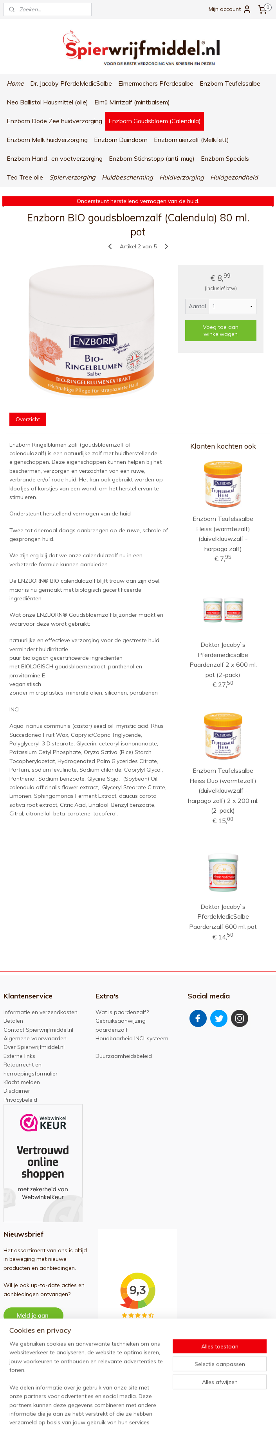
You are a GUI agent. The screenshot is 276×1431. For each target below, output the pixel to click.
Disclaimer (17, 1090)
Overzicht (28, 418)
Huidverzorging (181, 177)
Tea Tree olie (25, 177)
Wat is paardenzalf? (122, 1012)
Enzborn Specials (225, 158)
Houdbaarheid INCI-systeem (132, 1038)
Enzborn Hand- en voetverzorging (55, 158)
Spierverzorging (72, 177)
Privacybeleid (20, 1099)
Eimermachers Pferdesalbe (155, 83)
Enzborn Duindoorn (121, 140)
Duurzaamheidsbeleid (124, 1055)
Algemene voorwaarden (35, 1038)
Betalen (13, 1020)
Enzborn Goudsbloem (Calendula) (154, 121)
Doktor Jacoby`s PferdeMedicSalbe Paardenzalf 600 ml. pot (223, 916)
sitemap (125, 1416)
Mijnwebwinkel (230, 1416)
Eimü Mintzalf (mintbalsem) (132, 102)
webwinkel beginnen (166, 1416)
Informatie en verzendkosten (41, 1012)
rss (140, 1416)
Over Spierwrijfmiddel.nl (34, 1046)
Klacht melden (22, 1082)
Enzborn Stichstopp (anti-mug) (152, 158)
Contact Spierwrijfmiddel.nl (38, 1029)
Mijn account (230, 9)
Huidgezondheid (234, 177)
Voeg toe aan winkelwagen (220, 330)
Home (15, 83)
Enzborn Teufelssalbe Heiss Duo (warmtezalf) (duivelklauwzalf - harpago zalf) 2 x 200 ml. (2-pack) (223, 790)
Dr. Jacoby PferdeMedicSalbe (71, 83)
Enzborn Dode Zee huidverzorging (54, 121)
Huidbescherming (127, 177)
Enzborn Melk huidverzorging (47, 140)
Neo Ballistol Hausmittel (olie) (47, 102)
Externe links (19, 1055)
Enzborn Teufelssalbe (230, 83)
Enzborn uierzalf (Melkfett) (191, 140)
